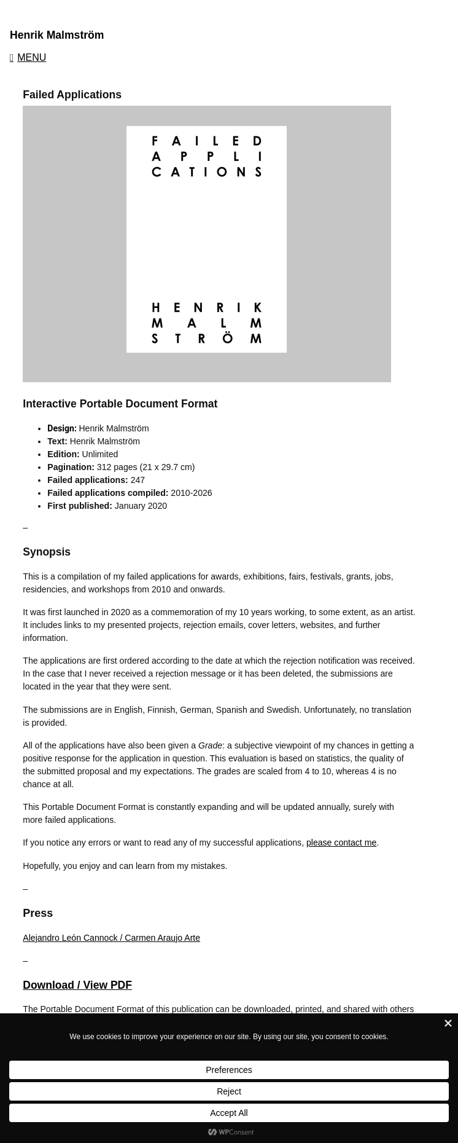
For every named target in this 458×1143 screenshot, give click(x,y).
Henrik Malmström (57, 35)
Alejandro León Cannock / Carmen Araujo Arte (111, 938)
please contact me (341, 842)
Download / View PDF (77, 985)
